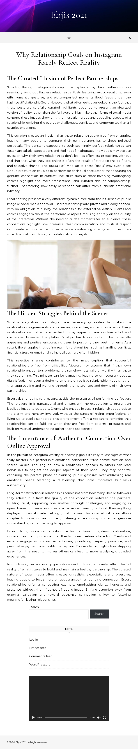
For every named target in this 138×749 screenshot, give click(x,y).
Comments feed (40, 656)
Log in (33, 639)
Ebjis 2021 (69, 15)
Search (34, 607)
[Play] (33, 717)
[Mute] (99, 717)
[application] (69, 698)
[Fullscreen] (104, 717)
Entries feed (38, 648)
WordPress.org (40, 664)
